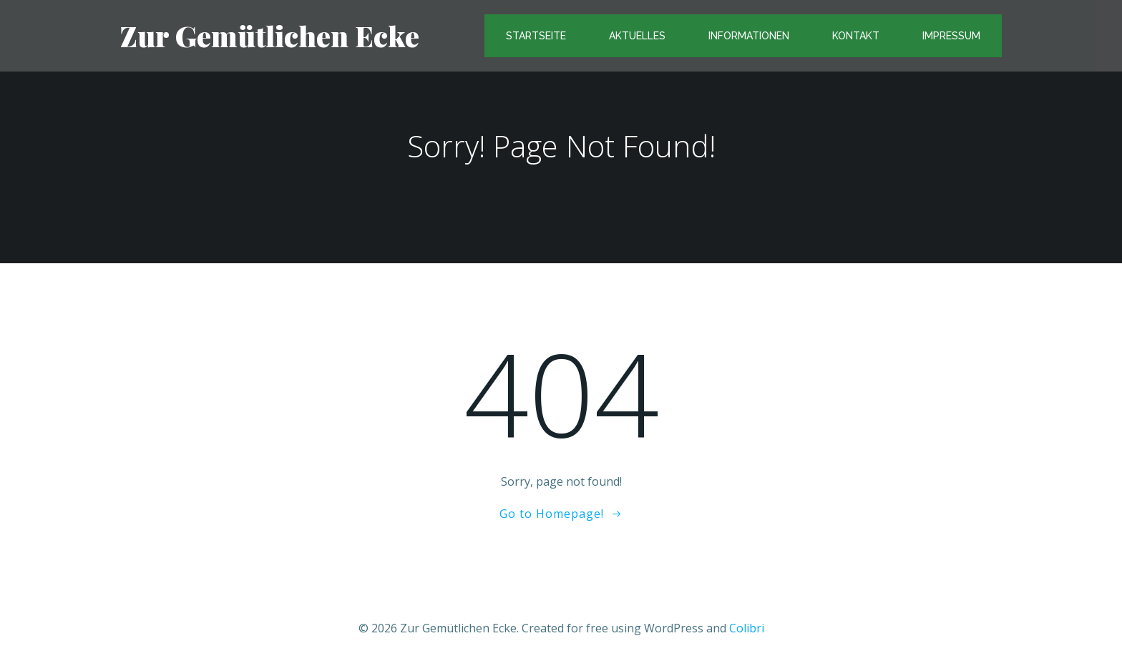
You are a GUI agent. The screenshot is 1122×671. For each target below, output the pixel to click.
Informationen (748, 35)
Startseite (536, 35)
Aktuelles (637, 35)
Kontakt (855, 35)
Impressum (951, 35)
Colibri (746, 628)
